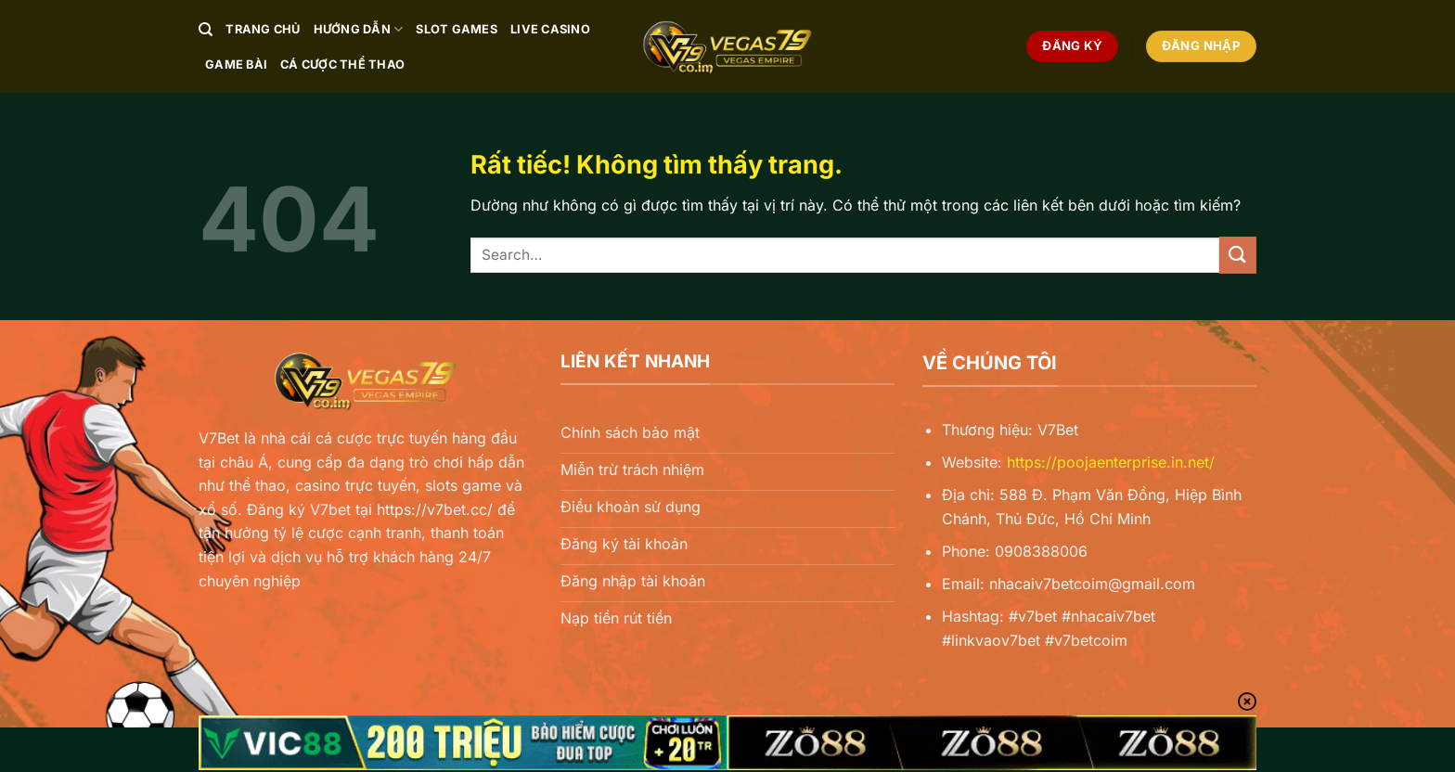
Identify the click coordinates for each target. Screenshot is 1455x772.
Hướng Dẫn (359, 29)
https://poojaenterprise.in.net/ (1111, 462)
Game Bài (236, 64)
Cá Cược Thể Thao (342, 64)
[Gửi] (1237, 255)
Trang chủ (262, 29)
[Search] (205, 29)
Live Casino (550, 29)
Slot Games (456, 29)
